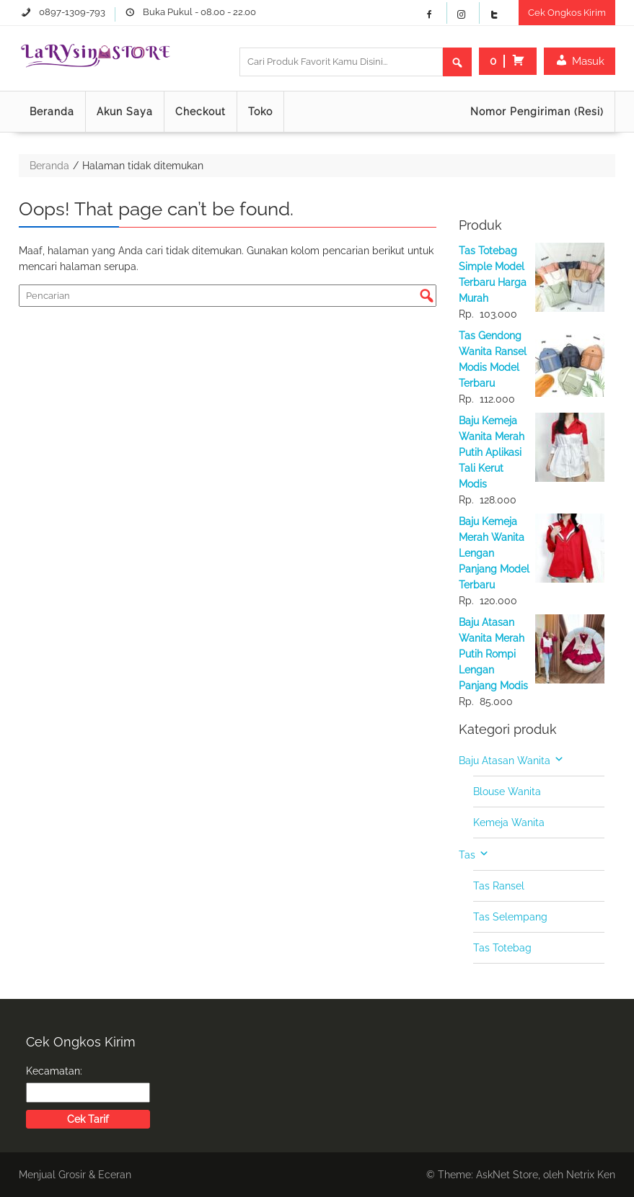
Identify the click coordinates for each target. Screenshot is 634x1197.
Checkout (200, 111)
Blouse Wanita (507, 791)
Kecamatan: (54, 1071)
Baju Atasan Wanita (504, 760)
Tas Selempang (510, 917)
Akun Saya (125, 111)
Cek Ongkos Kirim (567, 12)
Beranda (52, 111)
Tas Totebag (502, 948)
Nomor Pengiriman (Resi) (537, 111)
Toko (260, 111)
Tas (467, 855)
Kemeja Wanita (509, 822)
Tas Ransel (498, 886)
